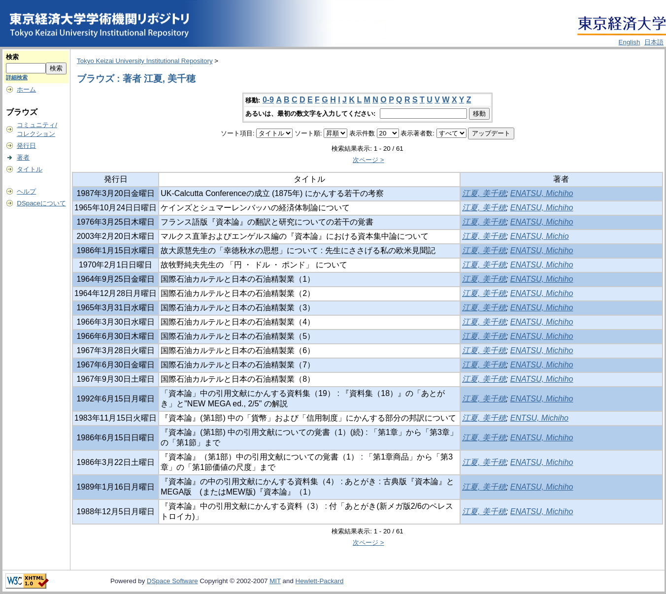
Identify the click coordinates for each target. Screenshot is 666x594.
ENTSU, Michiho (539, 418)
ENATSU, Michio (539, 236)
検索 (12, 57)
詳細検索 (17, 77)
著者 (23, 157)
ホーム (26, 89)
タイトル (29, 169)
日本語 (654, 42)
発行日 (26, 145)
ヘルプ (26, 191)
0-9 (268, 100)
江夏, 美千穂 (484, 193)
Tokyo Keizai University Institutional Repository (145, 61)
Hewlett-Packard (320, 581)
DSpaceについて (41, 203)
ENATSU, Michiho (541, 193)
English (629, 42)
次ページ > (368, 160)
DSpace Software (172, 581)
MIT (275, 581)
